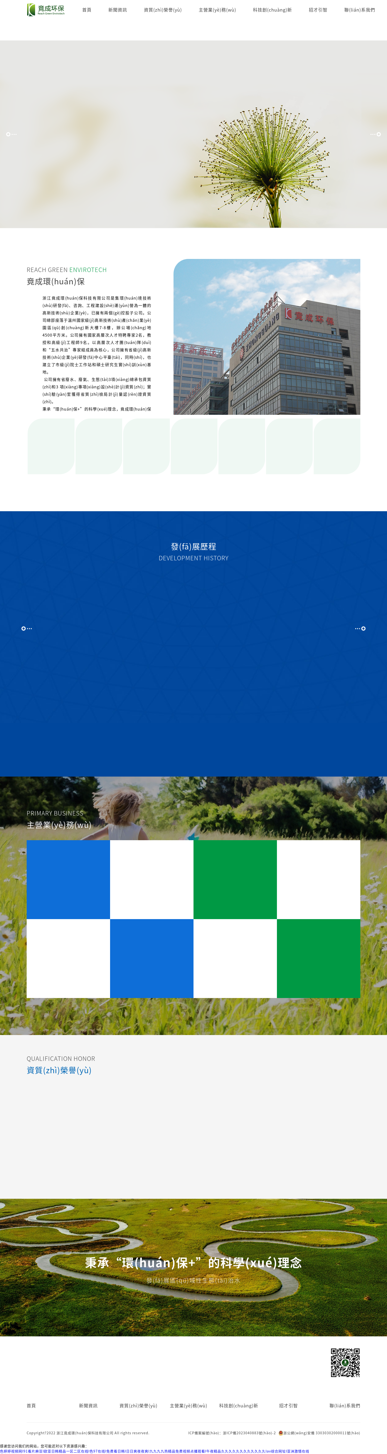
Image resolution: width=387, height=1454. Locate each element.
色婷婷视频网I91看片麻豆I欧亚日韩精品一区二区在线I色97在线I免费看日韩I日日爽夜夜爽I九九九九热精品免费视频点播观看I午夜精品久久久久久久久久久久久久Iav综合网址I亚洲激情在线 (154, 1451)
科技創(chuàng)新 (272, 10)
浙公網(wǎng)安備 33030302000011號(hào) (319, 1433)
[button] (11, 134)
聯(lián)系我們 (359, 10)
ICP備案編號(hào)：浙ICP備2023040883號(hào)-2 (232, 1433)
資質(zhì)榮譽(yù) (163, 10)
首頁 (87, 10)
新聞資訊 (117, 10)
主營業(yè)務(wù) (217, 10)
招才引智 (318, 10)
